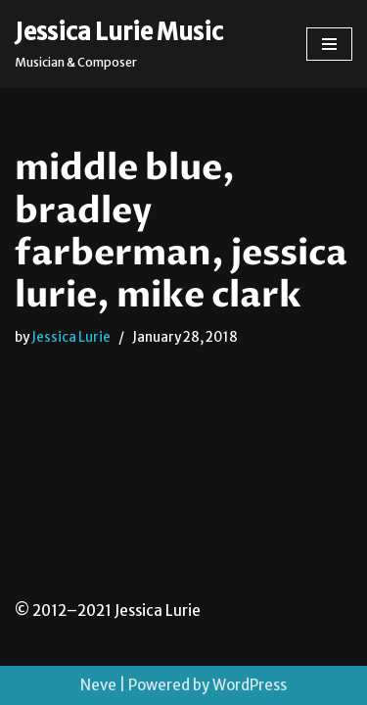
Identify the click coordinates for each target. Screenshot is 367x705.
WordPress (249, 685)
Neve (98, 685)
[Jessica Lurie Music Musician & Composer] (119, 44)
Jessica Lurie (71, 337)
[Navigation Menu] (329, 44)
